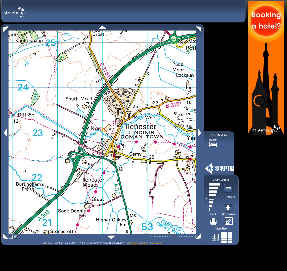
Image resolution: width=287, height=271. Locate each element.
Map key (47, 243)
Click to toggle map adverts (144, 243)
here (96, 243)
